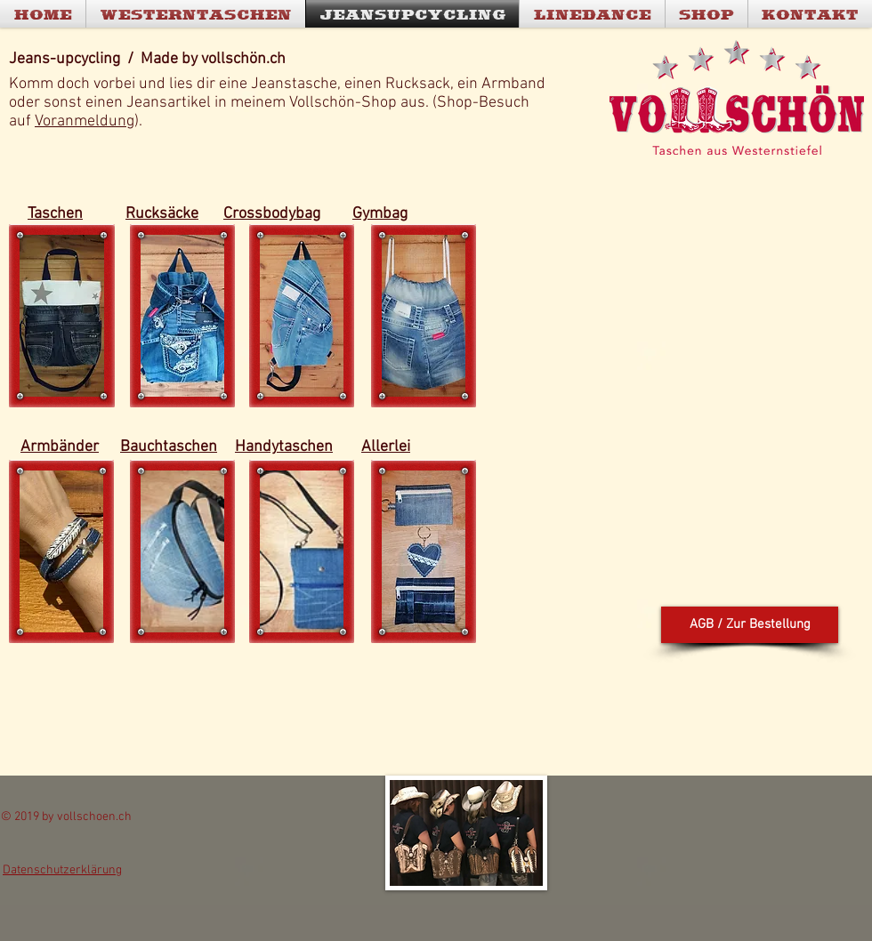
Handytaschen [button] (284, 447)
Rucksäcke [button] (161, 214)
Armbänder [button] (59, 447)
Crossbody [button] (259, 214)
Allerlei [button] (385, 447)
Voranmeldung (84, 121)
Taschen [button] (55, 214)
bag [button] (307, 214)
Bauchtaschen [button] (168, 447)
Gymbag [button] (380, 214)
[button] (62, 315)
